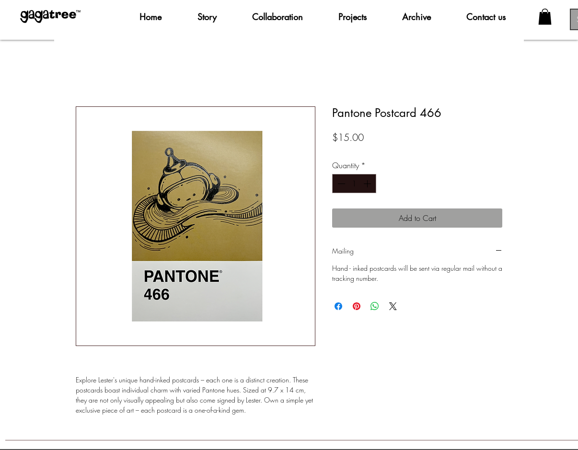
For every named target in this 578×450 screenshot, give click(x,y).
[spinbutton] (354, 183)
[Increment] (368, 183)
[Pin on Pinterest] (356, 306)
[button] (545, 16)
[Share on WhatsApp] (375, 306)
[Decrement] (340, 183)
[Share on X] (393, 306)
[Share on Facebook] (338, 306)
